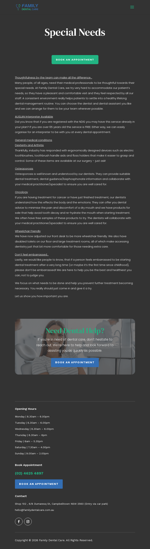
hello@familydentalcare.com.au (34, 509)
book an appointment (75, 59)
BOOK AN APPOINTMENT (75, 362)
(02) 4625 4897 (29, 473)
